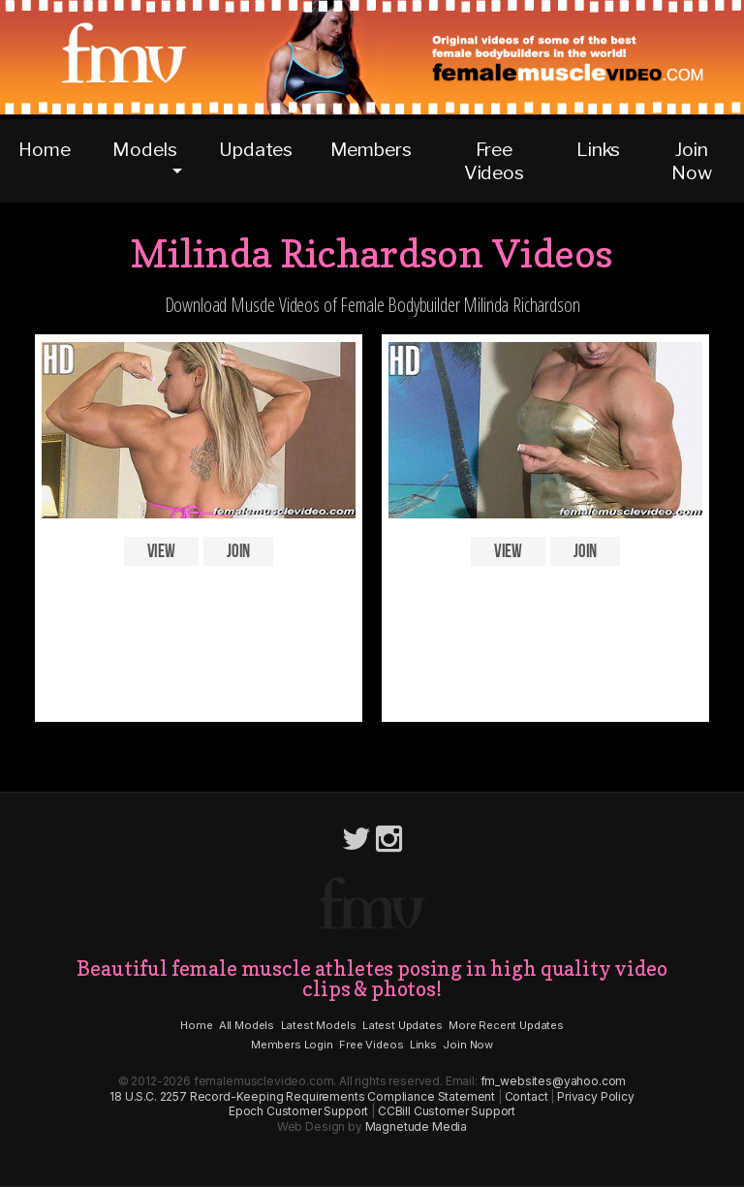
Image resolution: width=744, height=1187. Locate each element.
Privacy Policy (596, 1096)
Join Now (691, 161)
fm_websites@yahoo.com (553, 1081)
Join (238, 552)
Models (144, 149)
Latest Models (318, 1025)
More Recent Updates (506, 1025)
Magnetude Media (416, 1126)
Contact (526, 1096)
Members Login (292, 1044)
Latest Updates (402, 1025)
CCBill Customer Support (446, 1111)
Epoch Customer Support (298, 1111)
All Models (246, 1025)
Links (598, 149)
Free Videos (494, 161)
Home (44, 149)
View (161, 552)
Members (371, 149)
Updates (256, 149)
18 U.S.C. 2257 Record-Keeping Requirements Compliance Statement (302, 1096)
